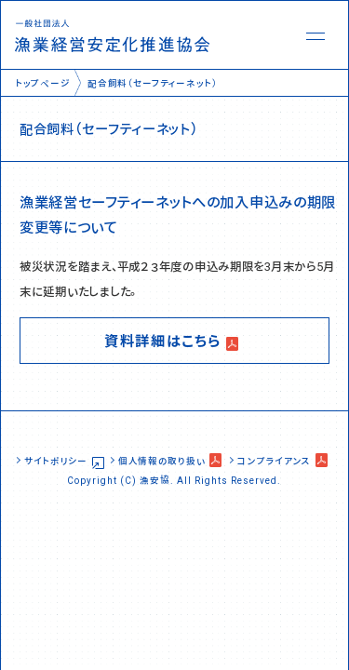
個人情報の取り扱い (161, 460)
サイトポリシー (55, 460)
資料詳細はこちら (162, 339)
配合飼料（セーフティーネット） (152, 82)
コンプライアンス (274, 460)
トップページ (42, 82)
